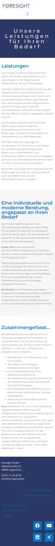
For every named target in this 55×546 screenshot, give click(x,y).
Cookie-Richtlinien (29, 495)
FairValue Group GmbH (15, 505)
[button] (27, 14)
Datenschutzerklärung (40, 490)
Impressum (46, 495)
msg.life (7, 516)
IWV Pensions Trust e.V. (15, 510)
